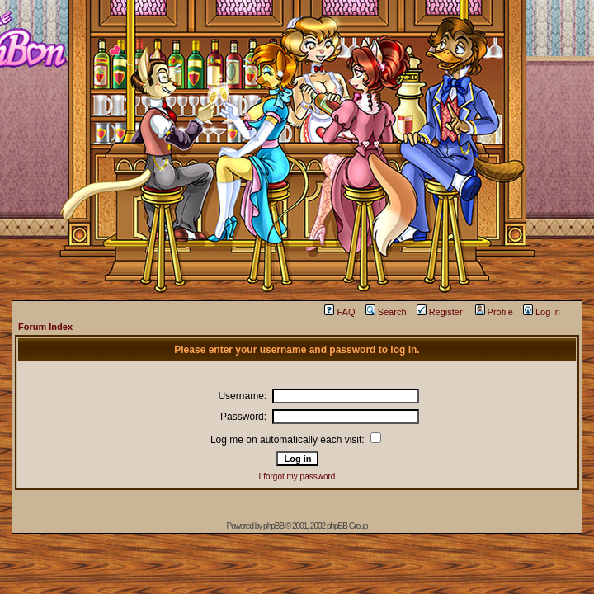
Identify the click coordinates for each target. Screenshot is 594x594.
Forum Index (45, 327)
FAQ (339, 312)
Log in (541, 312)
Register (440, 312)
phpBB (273, 525)
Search (386, 312)
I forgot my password (297, 476)
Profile (494, 312)
